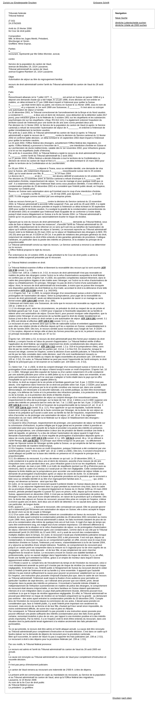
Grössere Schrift (101, 2)
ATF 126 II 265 (29, 300)
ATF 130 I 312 (48, 346)
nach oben (126, 698)
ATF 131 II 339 (28, 290)
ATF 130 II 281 (88, 318)
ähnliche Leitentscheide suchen (130, 22)
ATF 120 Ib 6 (14, 405)
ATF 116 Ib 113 (23, 407)
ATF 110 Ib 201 (30, 440)
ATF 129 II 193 (46, 321)
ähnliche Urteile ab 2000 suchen (131, 25)
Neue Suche (121, 18)
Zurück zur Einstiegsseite (15, 2)
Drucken (32, 2)
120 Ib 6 (70, 438)
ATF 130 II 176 (39, 438)
